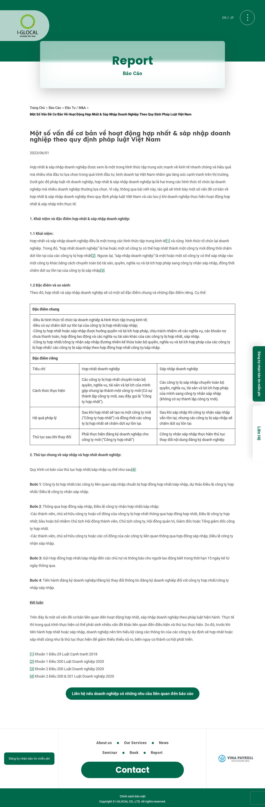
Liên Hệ (259, 433)
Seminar (109, 752)
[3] (102, 270)
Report (156, 752)
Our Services (135, 743)
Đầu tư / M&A (75, 108)
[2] (93, 255)
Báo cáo (55, 108)
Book (134, 752)
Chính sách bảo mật (132, 796)
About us (104, 743)
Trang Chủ (37, 108)
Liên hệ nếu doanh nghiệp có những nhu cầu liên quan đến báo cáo (132, 693)
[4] (133, 469)
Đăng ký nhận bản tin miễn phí (259, 374)
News (164, 743)
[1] (168, 241)
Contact (132, 770)
